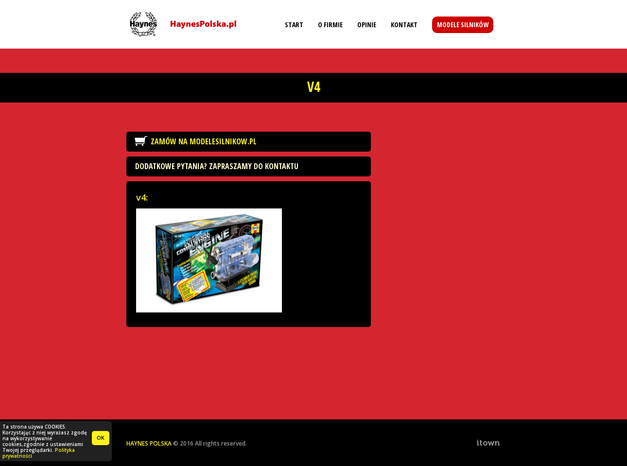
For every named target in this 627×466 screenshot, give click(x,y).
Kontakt (404, 24)
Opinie (366, 24)
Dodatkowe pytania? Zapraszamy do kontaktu (216, 166)
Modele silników (462, 24)
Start (294, 24)
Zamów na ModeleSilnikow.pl (204, 141)
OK (100, 437)
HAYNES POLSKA (149, 443)
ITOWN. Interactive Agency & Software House (488, 443)
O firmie (330, 24)
